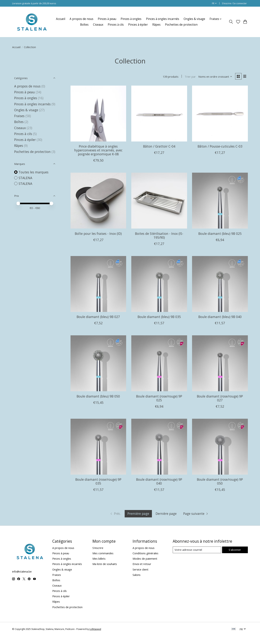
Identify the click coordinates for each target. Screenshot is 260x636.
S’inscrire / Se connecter (234, 3)
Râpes (156, 25)
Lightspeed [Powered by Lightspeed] (95, 629)
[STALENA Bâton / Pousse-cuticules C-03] (220, 113)
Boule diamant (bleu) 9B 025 (220, 233)
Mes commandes (102, 553)
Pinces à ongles (131, 19)
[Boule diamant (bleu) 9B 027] (98, 284)
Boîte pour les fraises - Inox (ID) (98, 233)
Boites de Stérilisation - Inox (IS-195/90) (159, 235)
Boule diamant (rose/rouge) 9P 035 (98, 481)
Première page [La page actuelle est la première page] (138, 513)
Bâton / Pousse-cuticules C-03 (220, 146)
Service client (140, 569)
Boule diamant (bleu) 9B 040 (220, 316)
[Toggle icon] (231, 21)
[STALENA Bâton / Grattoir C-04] (159, 113)
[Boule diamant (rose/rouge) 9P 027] (220, 363)
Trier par (190, 76)
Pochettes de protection (181, 25)
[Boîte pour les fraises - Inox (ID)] (98, 201)
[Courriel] (197, 550)
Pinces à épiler (138, 25)
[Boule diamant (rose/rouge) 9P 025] (159, 363)
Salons (136, 575)
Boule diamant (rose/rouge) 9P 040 (159, 481)
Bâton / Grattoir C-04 (159, 146)
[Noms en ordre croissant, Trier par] (215, 76)
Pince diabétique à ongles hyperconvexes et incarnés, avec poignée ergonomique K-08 (98, 150)
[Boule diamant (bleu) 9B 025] (220, 201)
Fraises (19, 116)
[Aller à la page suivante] (195, 513)
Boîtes (84, 25)
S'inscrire (97, 548)
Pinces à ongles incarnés (162, 19)
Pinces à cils (116, 25)
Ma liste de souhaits (104, 564)
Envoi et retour (142, 564)
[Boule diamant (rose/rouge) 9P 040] (159, 447)
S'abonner (235, 550)
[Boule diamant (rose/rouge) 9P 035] (98, 447)
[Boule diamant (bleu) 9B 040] (220, 284)
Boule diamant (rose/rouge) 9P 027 (220, 398)
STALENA (25, 178)
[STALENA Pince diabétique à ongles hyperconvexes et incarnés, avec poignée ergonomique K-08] (98, 113)
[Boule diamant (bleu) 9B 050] (98, 363)
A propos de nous (81, 19)
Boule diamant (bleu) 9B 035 (159, 316)
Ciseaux (98, 25)
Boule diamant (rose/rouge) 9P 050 (220, 481)
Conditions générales (145, 553)
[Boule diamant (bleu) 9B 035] (159, 284)
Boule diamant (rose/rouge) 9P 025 (159, 398)
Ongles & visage (194, 19)
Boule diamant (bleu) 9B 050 (98, 396)
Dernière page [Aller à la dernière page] (166, 513)
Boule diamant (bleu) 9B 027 (98, 316)
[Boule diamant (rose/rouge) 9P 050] (220, 447)
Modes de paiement (145, 558)
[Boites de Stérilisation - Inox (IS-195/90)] (159, 201)
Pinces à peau (107, 19)
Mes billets (99, 558)
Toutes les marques (33, 172)
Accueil (60, 19)
